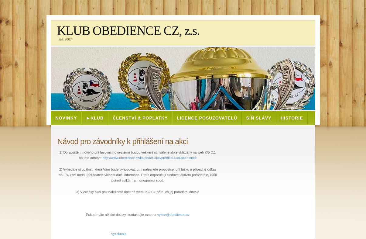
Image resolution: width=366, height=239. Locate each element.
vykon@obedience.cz (173, 214)
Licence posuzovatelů (207, 118)
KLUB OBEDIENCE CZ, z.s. (128, 31)
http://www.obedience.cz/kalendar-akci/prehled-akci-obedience (150, 158)
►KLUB (95, 118)
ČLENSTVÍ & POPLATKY (140, 118)
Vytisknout (116, 233)
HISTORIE (292, 118)
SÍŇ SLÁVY (259, 118)
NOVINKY (66, 118)
